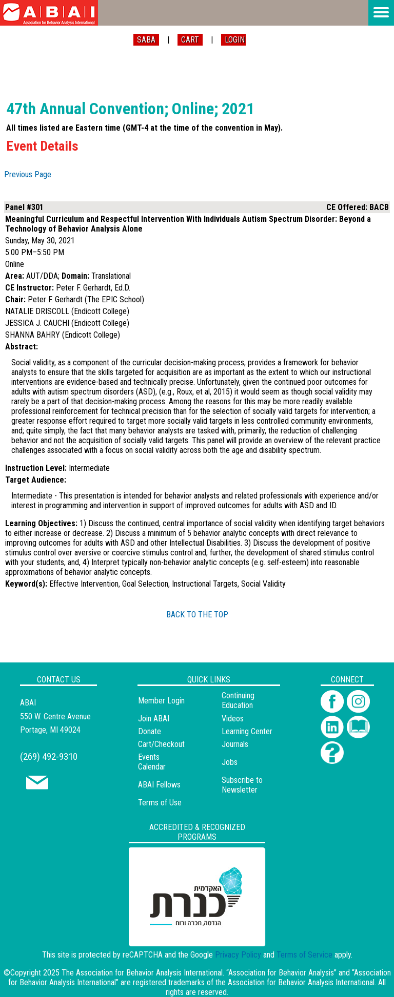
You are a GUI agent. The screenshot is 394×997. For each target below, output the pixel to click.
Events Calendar (152, 762)
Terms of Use (160, 802)
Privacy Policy (238, 955)
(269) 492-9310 (48, 756)
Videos (233, 718)
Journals (235, 744)
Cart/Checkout (161, 744)
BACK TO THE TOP (197, 614)
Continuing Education (238, 700)
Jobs (230, 762)
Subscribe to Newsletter (242, 785)
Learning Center (247, 731)
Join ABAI (153, 718)
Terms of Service (304, 955)
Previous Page (27, 174)
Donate (149, 731)
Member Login (161, 700)
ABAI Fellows (159, 785)
